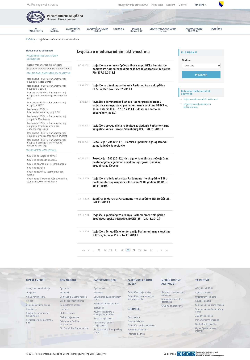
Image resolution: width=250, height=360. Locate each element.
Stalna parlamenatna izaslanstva (171, 300)
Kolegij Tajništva (203, 300)
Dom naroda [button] (54, 29)
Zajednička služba (204, 315)
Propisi (29, 300)
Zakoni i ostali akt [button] (136, 29)
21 (116, 249)
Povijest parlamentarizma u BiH (39, 321)
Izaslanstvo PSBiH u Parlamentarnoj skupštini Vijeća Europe (46, 80)
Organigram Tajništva (205, 296)
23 (128, 249)
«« (83, 249)
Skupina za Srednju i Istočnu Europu (46, 163)
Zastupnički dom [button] (73, 29)
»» (166, 249)
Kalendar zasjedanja (138, 329)
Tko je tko (31, 292)
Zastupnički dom (136, 321)
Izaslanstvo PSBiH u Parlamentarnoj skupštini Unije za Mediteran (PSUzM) (47, 134)
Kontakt (170, 4)
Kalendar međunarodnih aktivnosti (173, 293)
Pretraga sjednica (136, 333)
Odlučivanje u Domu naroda (73, 296)
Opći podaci (65, 288)
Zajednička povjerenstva (139, 292)
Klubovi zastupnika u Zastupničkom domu (104, 313)
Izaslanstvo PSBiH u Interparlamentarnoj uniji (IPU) (43, 110)
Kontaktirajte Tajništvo (206, 323)
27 (151, 249)
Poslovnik (64, 292)
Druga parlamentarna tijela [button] (163, 29)
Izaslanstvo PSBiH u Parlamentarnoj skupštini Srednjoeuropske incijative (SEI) (47, 95)
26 (145, 249)
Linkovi (182, 4)
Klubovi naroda (67, 312)
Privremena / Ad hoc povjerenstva (70, 322)
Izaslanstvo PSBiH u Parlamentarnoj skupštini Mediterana (46, 117)
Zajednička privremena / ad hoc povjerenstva (141, 298)
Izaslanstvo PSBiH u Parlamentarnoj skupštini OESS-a (46, 87)
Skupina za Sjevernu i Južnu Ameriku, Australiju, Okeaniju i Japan (47, 180)
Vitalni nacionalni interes (72, 300)
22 (122, 249)
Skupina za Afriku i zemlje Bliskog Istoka (45, 173)
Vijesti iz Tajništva (203, 292)
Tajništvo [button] (216, 28)
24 (134, 249)
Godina (186, 60)
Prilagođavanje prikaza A (133, 4)
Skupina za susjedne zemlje (42, 155)
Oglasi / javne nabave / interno (206, 329)
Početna (30, 39)
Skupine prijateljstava (172, 305)
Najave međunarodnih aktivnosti (44, 64)
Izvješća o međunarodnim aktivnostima (48, 68)
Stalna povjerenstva (69, 317)
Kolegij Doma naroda (70, 304)
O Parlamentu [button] (36, 29)
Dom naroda (134, 317)
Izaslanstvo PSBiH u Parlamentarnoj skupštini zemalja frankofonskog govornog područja (46, 142)
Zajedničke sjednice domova (141, 325)
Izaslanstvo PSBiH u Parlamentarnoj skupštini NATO (46, 104)
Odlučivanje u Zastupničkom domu (107, 298)
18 (99, 249)
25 (139, 249)
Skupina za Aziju (36, 167)
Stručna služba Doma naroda (74, 328)
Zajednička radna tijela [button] (97, 29)
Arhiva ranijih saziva (35, 296)
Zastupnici (99, 307)
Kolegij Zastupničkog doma (107, 303)
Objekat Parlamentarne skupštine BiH (37, 314)
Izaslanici (64, 308)
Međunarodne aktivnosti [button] (193, 29)
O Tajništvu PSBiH (204, 288)
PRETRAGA (201, 74)
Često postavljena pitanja (38, 304)
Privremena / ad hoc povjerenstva (104, 324)
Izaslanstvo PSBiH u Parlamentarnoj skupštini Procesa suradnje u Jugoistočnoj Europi (46, 125)
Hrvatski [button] (200, 4)
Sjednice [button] (118, 28)
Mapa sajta (157, 4)
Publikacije (31, 308)
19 (105, 249)
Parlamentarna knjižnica (207, 319)
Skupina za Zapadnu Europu (42, 159)
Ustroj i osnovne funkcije (38, 288)
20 (110, 249)
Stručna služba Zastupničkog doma (108, 331)
